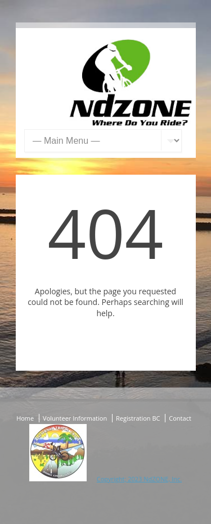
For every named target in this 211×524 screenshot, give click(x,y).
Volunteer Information (75, 418)
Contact (180, 418)
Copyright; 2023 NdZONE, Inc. (139, 479)
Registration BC (138, 418)
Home (25, 418)
